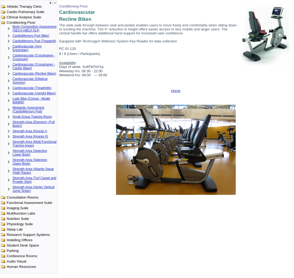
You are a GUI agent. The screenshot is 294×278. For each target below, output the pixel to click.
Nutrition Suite (18, 219)
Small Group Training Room (32, 117)
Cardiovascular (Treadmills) (32, 88)
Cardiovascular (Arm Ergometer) (27, 48)
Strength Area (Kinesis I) (30, 131)
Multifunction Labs (21, 213)
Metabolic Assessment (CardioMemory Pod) (28, 109)
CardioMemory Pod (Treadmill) (34, 41)
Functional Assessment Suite (29, 203)
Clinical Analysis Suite (24, 17)
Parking (13, 251)
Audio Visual (16, 261)
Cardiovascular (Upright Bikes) (34, 93)
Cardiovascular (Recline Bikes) (34, 73)
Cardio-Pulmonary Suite (25, 12)
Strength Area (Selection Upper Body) (30, 162)
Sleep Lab (15, 229)
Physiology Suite (20, 224)
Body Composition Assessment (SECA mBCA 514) (34, 28)
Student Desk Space (23, 245)
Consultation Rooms (23, 197)
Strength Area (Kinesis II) (30, 136)
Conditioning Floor (21, 23)
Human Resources (21, 267)
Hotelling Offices (19, 240)
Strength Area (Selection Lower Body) (30, 152)
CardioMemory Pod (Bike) (31, 36)
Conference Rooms (22, 256)
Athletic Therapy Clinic (24, 7)
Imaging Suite (17, 208)
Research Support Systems (28, 235)
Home (176, 91)
